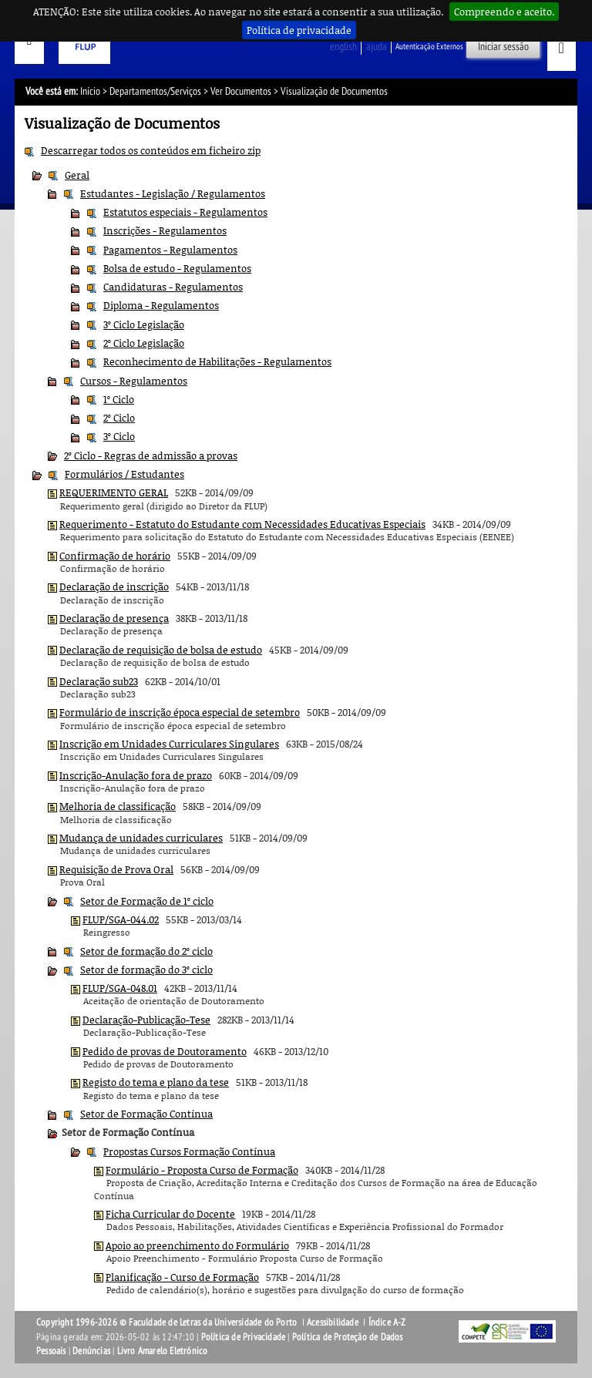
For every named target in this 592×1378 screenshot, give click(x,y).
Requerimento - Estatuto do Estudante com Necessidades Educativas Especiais (242, 524)
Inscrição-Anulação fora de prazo (135, 775)
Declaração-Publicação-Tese (146, 1020)
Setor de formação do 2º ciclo (146, 951)
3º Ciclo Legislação (143, 324)
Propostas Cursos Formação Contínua (189, 1151)
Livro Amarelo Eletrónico (162, 1351)
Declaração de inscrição (114, 586)
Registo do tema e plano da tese (155, 1082)
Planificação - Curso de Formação (182, 1277)
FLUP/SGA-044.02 (120, 919)
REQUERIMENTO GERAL (113, 492)
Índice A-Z (387, 1322)
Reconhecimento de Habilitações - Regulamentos (217, 361)
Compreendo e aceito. (504, 11)
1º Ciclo (118, 399)
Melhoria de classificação (117, 806)
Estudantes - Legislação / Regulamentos (172, 193)
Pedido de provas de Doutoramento (164, 1051)
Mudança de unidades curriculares (141, 838)
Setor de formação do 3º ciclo (146, 969)
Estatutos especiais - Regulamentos (185, 212)
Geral (77, 175)
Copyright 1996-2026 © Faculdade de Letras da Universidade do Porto (167, 1322)
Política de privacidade (299, 30)
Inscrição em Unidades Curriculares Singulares (169, 744)
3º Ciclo (119, 436)
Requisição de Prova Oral (116, 869)
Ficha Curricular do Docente (170, 1214)
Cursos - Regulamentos (133, 381)
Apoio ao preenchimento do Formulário (197, 1245)
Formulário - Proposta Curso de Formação (202, 1170)
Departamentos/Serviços (155, 91)
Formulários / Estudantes (124, 474)
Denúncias (91, 1351)
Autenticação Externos (429, 47)
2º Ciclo (119, 418)
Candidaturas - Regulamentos (173, 287)
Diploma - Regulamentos (161, 305)
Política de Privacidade (243, 1337)
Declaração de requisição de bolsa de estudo (160, 650)
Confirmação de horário (114, 556)
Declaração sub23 (98, 681)
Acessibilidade (332, 1322)
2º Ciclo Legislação (143, 343)
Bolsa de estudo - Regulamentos (177, 268)
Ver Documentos (240, 91)
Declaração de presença (114, 618)
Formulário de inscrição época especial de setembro (179, 712)
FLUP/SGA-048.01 (119, 988)
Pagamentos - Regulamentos (170, 250)
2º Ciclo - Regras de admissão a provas (150, 455)
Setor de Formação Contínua (146, 1114)
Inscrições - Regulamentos (165, 230)
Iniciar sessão (503, 46)
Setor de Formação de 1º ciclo (147, 901)
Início (90, 91)
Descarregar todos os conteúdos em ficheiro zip (151, 150)
